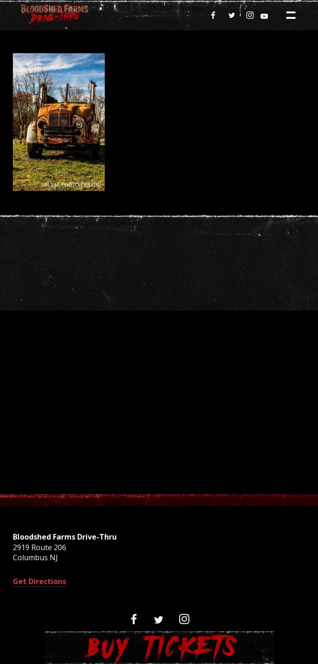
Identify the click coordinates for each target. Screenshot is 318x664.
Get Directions (39, 581)
